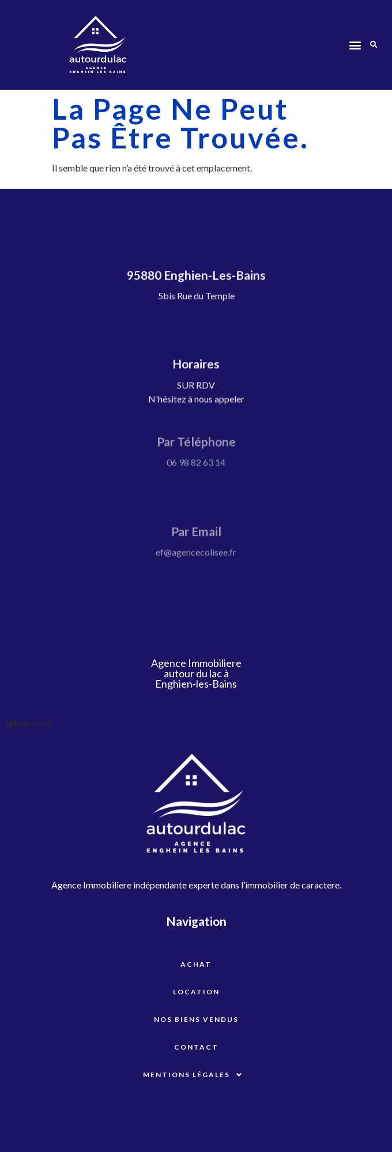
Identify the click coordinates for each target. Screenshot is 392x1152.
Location (196, 991)
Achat (196, 964)
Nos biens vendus (196, 1019)
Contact (196, 1047)
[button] (354, 44)
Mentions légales (196, 1075)
